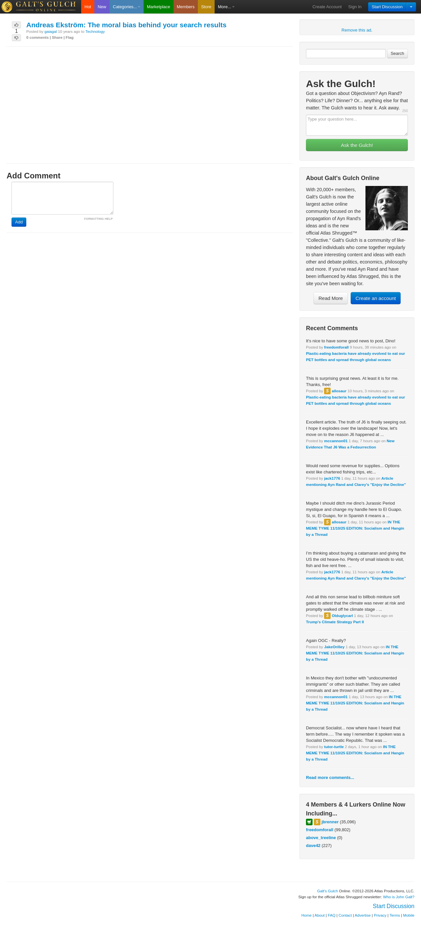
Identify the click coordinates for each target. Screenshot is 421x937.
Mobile (408, 915)
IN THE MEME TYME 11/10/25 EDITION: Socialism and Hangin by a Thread (355, 528)
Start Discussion (387, 6)
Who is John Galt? (399, 897)
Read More (330, 298)
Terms (394, 915)
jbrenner (330, 821)
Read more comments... (330, 777)
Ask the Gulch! (357, 145)
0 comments (37, 37)
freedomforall (336, 347)
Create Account (327, 6)
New (102, 6)
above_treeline (321, 837)
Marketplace (158, 6)
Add (19, 221)
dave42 (313, 845)
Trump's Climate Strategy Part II (335, 622)
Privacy (380, 915)
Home (306, 915)
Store (206, 6)
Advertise (363, 915)
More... (226, 6)
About (320, 915)
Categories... (126, 6)
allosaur (339, 391)
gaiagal (50, 31)
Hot (87, 6)
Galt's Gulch (327, 891)
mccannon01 (335, 441)
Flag (70, 37)
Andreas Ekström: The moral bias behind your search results (126, 25)
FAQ (331, 915)
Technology (95, 31)
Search (397, 53)
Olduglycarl (342, 615)
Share (57, 37)
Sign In (355, 6)
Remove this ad (356, 30)
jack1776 (332, 478)
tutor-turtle (334, 746)
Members (186, 6)
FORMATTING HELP (98, 218)
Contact (345, 915)
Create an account (376, 298)
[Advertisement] (150, 99)
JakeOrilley (334, 647)
